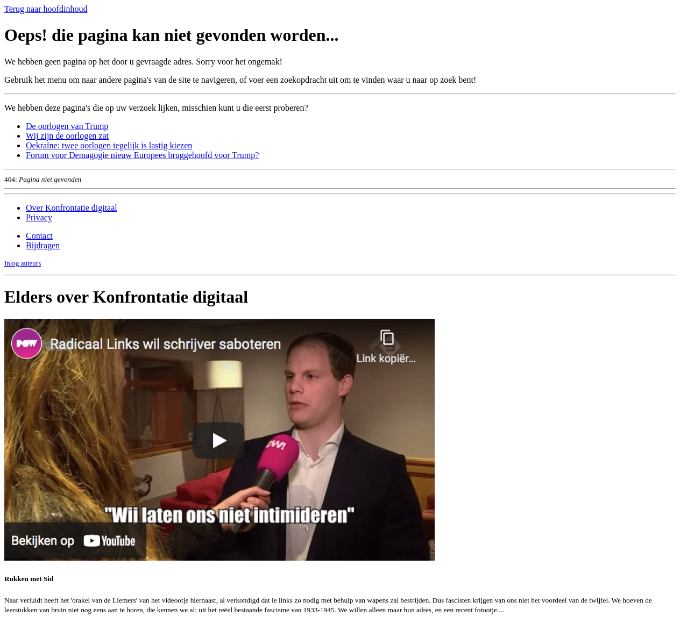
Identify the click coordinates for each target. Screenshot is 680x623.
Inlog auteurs (22, 263)
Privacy (39, 217)
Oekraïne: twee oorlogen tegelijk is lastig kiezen (109, 145)
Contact (39, 235)
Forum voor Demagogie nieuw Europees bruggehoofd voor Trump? (142, 155)
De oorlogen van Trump (67, 126)
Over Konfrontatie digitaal (71, 207)
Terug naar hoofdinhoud (45, 8)
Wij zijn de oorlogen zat (67, 135)
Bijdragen (43, 245)
